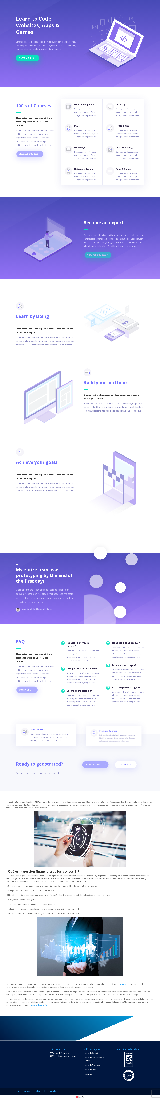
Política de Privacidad (92, 1065)
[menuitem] (80, 1097)
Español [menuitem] (81, 1097)
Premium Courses (107, 736)
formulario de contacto (38, 1005)
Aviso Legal (88, 1074)
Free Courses (41, 736)
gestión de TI (123, 984)
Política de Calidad (91, 1053)
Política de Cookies (91, 1069)
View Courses (26, 58)
